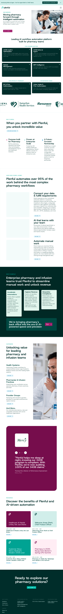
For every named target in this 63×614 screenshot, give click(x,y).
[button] (60, 7)
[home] (6, 8)
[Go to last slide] (16, 452)
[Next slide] (25, 452)
